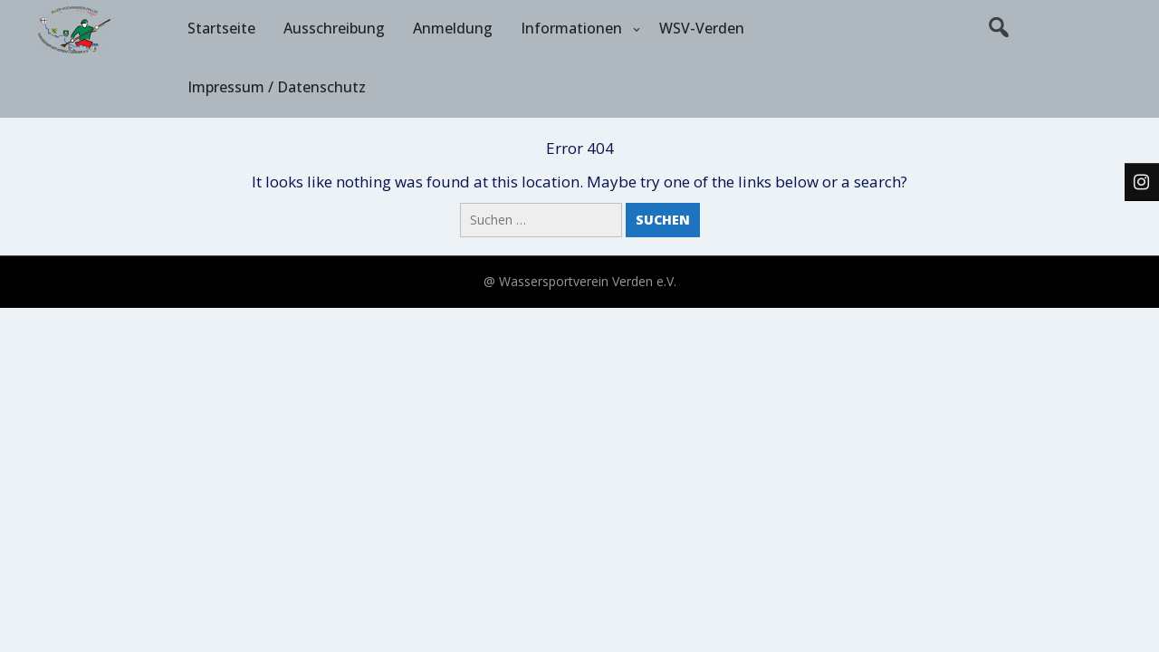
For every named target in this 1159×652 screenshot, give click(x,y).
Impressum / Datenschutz (276, 87)
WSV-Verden (701, 28)
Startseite (221, 28)
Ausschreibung (334, 28)
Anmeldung (453, 28)
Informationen (571, 28)
